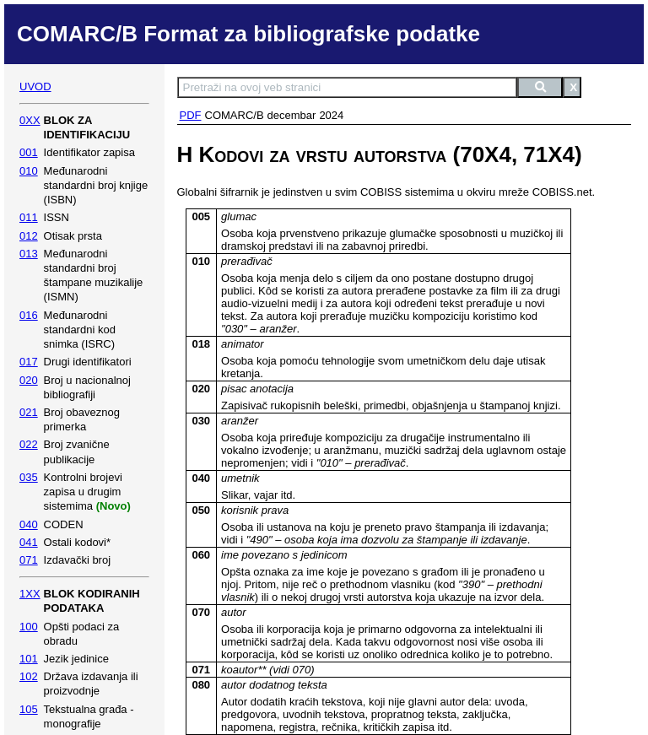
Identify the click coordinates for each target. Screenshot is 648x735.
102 (28, 676)
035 (28, 477)
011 (28, 217)
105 (28, 709)
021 (28, 412)
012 (28, 236)
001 (28, 152)
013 (28, 253)
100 (28, 626)
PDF (191, 115)
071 (28, 560)
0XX (29, 120)
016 (28, 315)
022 (28, 444)
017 (28, 361)
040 (28, 524)
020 (28, 380)
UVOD (35, 86)
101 (28, 658)
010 (28, 171)
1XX (29, 593)
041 (28, 542)
